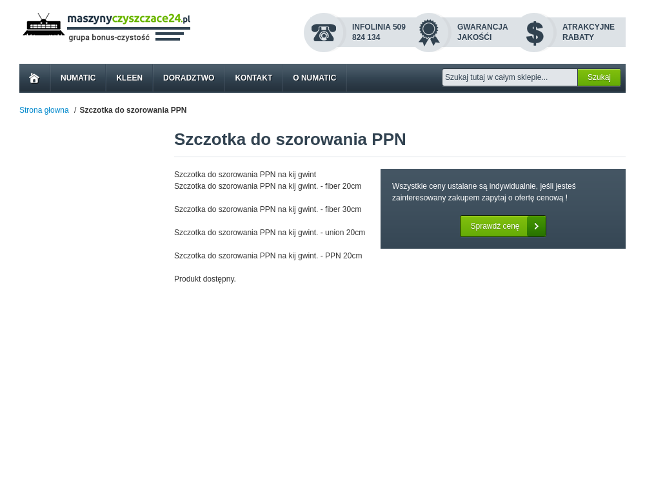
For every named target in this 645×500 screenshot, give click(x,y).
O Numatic (314, 77)
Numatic (78, 77)
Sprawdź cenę (507, 226)
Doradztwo (188, 77)
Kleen (129, 77)
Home (34, 78)
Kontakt (253, 77)
